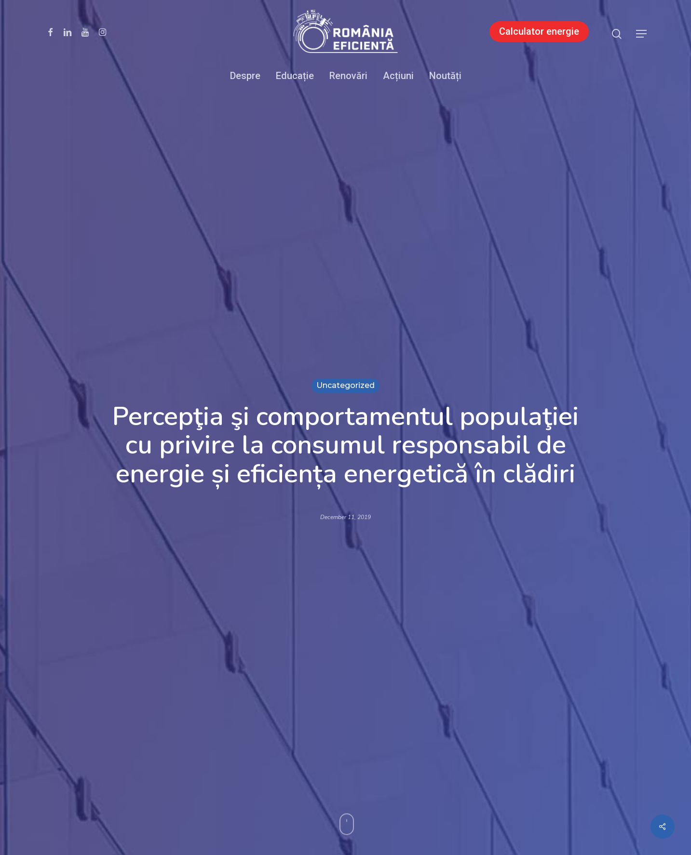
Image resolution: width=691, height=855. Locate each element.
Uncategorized (345, 385)
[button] (642, 34)
